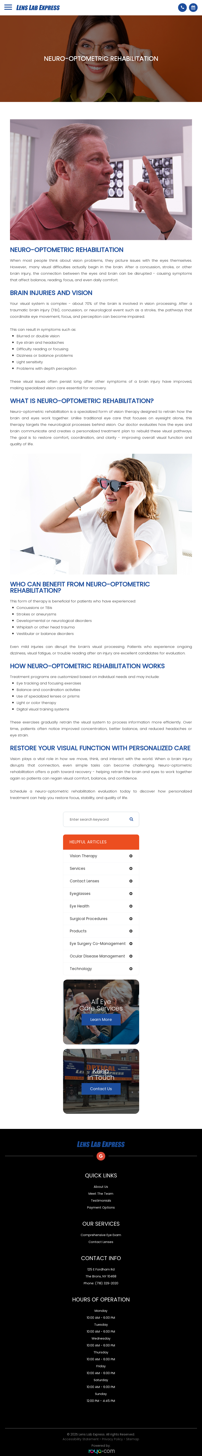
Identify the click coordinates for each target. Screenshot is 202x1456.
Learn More (101, 1019)
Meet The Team (100, 1193)
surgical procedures (88, 918)
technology (81, 968)
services (77, 868)
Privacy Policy (112, 1439)
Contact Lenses (100, 1242)
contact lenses (84, 881)
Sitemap (132, 1439)
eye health (79, 906)
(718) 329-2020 (106, 1283)
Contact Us (101, 1088)
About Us (101, 1187)
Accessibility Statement (81, 1439)
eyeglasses (80, 893)
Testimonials (101, 1200)
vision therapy (83, 856)
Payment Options (101, 1207)
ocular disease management (97, 956)
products (78, 931)
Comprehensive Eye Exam (101, 1235)
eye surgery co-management (98, 943)
